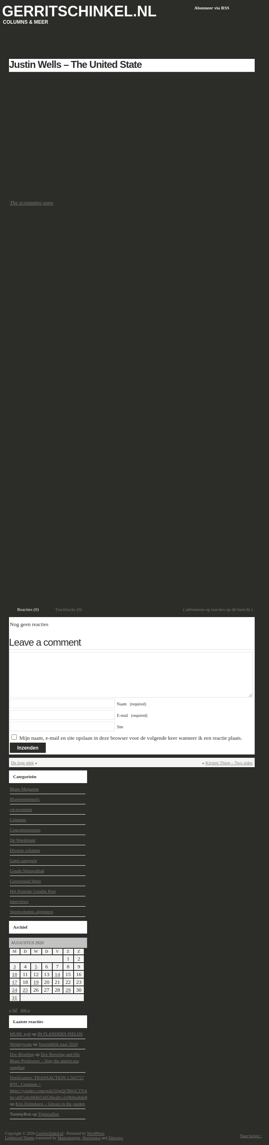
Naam (131, 704)
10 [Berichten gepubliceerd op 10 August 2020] (14, 974)
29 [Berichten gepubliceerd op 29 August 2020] (68, 990)
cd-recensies (94, 588)
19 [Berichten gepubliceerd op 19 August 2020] (35, 982)
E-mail (132, 715)
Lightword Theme (19, 1138)
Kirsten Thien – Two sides (229, 762)
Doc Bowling (22, 1054)
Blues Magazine (24, 788)
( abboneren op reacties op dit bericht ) (218, 609)
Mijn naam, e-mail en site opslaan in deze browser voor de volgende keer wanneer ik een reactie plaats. (130, 738)
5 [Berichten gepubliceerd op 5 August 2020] (36, 966)
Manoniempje (69, 1138)
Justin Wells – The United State (75, 64)
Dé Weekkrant (23, 839)
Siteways (115, 1138)
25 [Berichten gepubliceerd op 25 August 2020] (25, 990)
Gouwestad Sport (25, 880)
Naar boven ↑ (251, 1136)
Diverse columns (25, 850)
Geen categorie (23, 860)
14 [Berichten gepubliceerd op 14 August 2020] (57, 974)
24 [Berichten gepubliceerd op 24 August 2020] (14, 990)
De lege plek (22, 762)
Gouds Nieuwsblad (27, 870)
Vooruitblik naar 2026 (58, 1044)
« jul (13, 1009)
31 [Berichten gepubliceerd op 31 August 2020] (14, 998)
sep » (25, 1009)
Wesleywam (21, 1044)
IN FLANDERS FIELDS (60, 1033)
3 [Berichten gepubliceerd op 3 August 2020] (14, 966)
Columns (18, 819)
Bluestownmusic (66, 588)
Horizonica (91, 1138)
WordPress (95, 1133)
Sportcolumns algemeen (31, 911)
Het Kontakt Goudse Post (33, 891)
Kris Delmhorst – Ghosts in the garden (50, 1103)
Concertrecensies (25, 829)
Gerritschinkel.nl (79, 11)
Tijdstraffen (48, 1113)
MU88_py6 (20, 1033)
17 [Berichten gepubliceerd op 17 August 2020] (14, 982)
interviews (19, 901)
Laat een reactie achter (230, 588)
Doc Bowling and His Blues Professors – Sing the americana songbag (45, 1061)
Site (120, 727)
